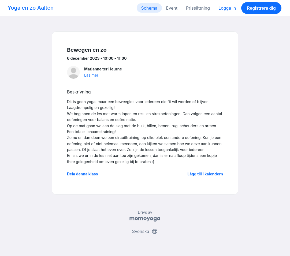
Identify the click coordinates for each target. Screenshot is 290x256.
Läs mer (91, 75)
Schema (149, 8)
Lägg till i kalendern (205, 174)
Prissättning (198, 8)
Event (171, 8)
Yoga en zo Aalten (31, 8)
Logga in (227, 8)
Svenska (145, 231)
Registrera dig (261, 8)
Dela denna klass (82, 174)
